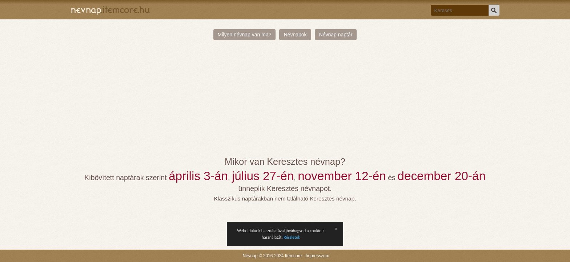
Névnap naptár (336, 34)
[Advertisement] (285, 102)
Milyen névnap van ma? (245, 34)
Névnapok (295, 34)
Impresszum (317, 255)
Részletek (292, 237)
